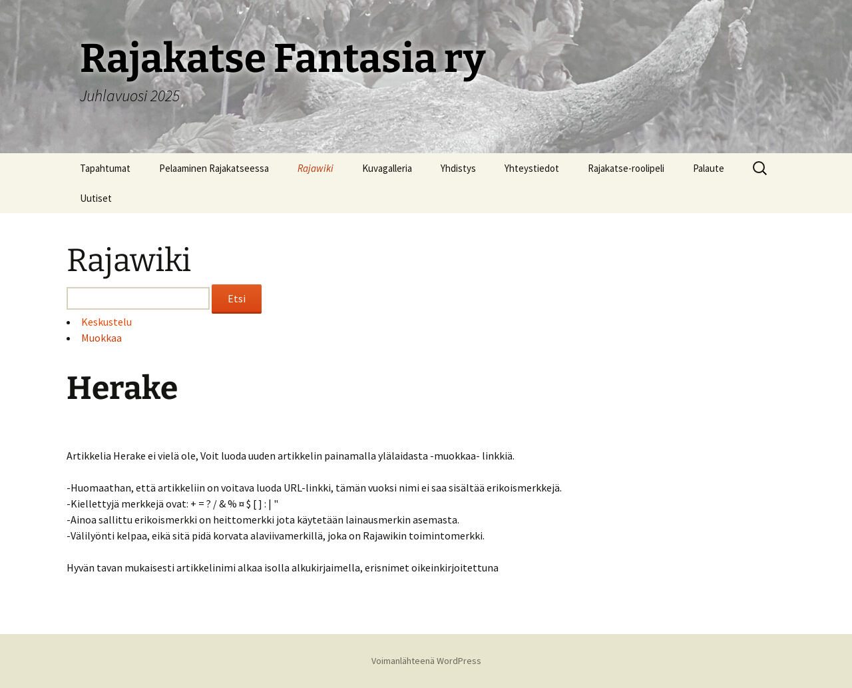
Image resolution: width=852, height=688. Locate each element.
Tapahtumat (105, 168)
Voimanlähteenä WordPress (426, 661)
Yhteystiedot (532, 168)
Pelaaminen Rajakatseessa (214, 168)
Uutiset (96, 198)
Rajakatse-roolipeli (626, 168)
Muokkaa (101, 337)
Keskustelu (106, 321)
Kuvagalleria (387, 168)
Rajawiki (315, 168)
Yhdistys (458, 168)
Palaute (708, 168)
